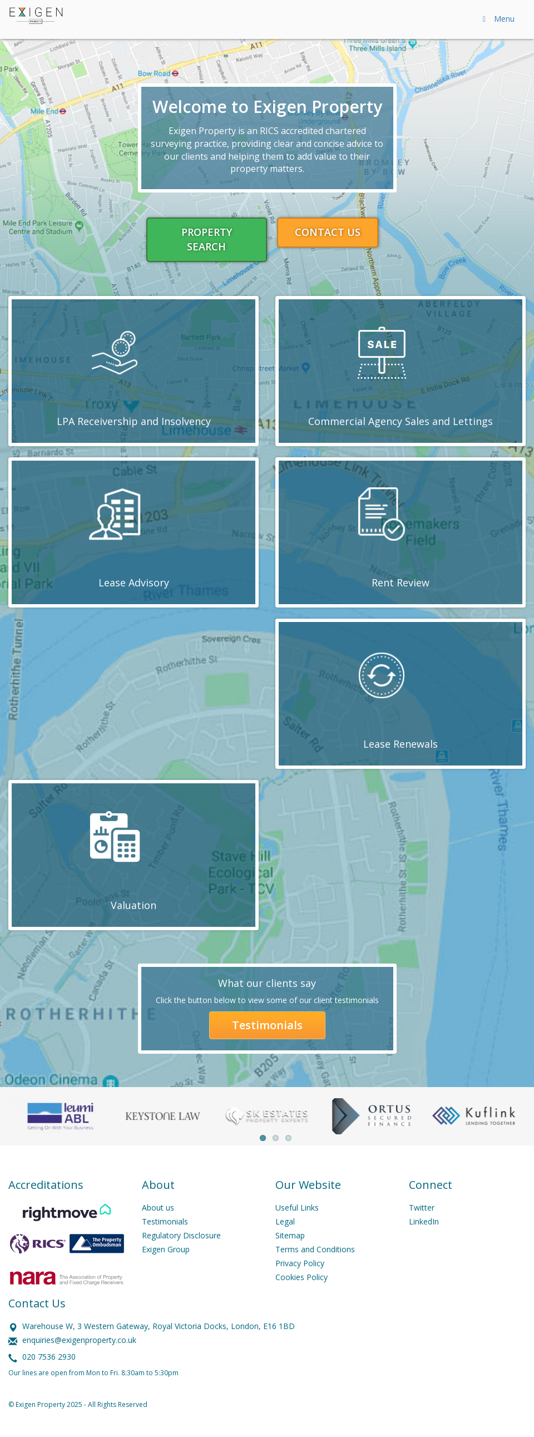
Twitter (421, 1207)
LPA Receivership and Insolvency (134, 421)
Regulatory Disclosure (181, 1235)
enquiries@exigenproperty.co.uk (79, 1340)
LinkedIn (424, 1221)
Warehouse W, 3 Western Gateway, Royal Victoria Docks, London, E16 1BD (158, 1326)
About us (158, 1207)
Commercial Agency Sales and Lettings (400, 421)
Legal (285, 1221)
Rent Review (400, 582)
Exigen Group (166, 1249)
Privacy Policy (299, 1263)
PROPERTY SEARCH (206, 239)
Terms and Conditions (315, 1249)
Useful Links (297, 1207)
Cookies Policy (301, 1277)
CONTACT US (327, 232)
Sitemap (290, 1235)
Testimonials (267, 1025)
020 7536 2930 (49, 1356)
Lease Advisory (133, 582)
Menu (497, 18)
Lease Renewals (400, 743)
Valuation (133, 905)
